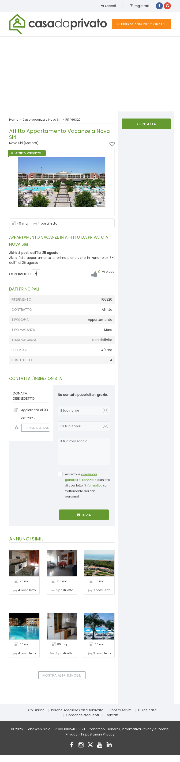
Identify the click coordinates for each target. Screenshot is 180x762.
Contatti (112, 715)
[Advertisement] (90, 74)
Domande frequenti (82, 715)
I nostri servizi (120, 710)
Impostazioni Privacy (98, 734)
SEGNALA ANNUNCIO (40, 428)
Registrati (139, 6)
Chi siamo (36, 710)
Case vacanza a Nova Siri (41, 119)
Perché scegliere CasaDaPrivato (77, 710)
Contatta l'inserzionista (146, 125)
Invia (84, 514)
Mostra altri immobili (61, 675)
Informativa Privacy (138, 729)
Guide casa (147, 710)
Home (14, 119)
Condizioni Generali (104, 729)
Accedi (108, 6)
